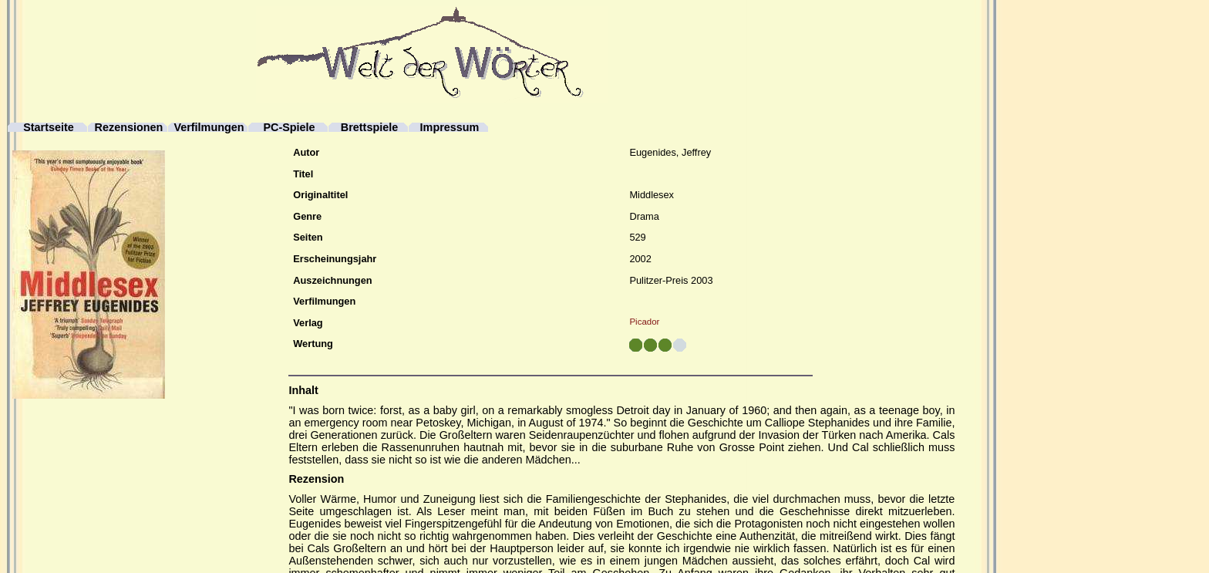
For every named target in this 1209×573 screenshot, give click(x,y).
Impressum (450, 128)
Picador (644, 321)
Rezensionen (129, 128)
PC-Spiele (289, 128)
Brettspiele (369, 128)
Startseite (48, 128)
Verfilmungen (208, 128)
